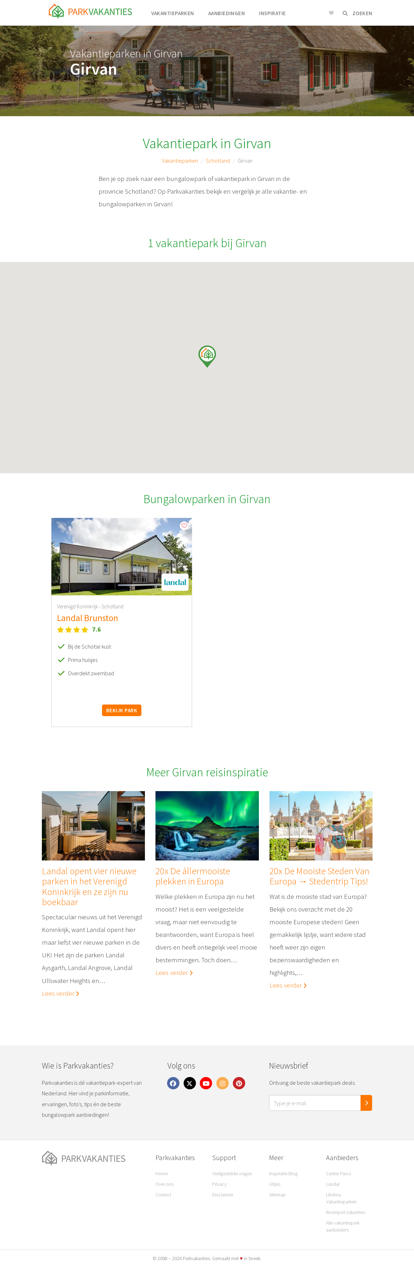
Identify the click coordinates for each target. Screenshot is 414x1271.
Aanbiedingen (226, 13)
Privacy (219, 1184)
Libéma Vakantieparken (341, 1198)
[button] (207, 356)
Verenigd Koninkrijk (78, 606)
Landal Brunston (87, 618)
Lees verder (60, 993)
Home (161, 1173)
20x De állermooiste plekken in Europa (192, 876)
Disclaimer (222, 1194)
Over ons (164, 1184)
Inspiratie (272, 13)
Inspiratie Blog (283, 1173)
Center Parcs (338, 1173)
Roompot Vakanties (345, 1212)
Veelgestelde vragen (232, 1173)
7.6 (96, 629)
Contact (163, 1194)
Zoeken (357, 13)
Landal (332, 1184)
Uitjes (274, 1184)
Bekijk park (121, 710)
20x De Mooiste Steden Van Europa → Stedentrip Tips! (319, 876)
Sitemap (277, 1194)
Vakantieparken (172, 13)
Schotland (218, 160)
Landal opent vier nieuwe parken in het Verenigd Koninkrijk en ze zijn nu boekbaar (89, 886)
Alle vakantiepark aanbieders (342, 1226)
